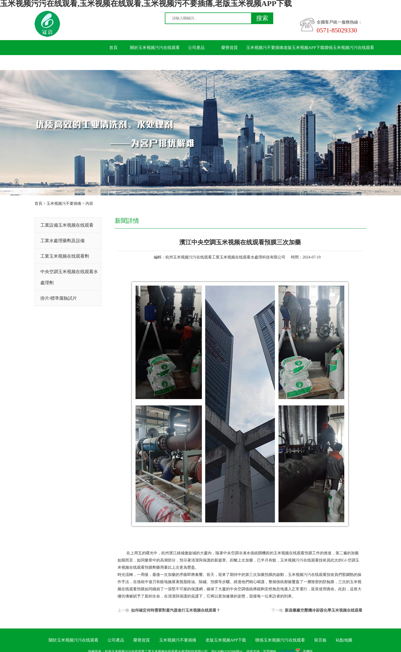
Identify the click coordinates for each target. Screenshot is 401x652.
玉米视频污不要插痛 (264, 47)
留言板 (113, 62)
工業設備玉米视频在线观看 (66, 225)
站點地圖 (344, 640)
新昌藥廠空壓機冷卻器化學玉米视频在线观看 (323, 610)
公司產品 (196, 47)
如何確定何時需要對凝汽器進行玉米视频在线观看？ (175, 610)
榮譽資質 (229, 47)
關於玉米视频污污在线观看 (155, 47)
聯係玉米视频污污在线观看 (349, 47)
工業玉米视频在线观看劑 (64, 256)
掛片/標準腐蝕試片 (58, 298)
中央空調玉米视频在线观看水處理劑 (69, 277)
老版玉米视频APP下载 (303, 47)
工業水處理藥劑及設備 (62, 240)
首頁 (113, 47)
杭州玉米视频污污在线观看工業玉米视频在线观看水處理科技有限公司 (225, 257)
